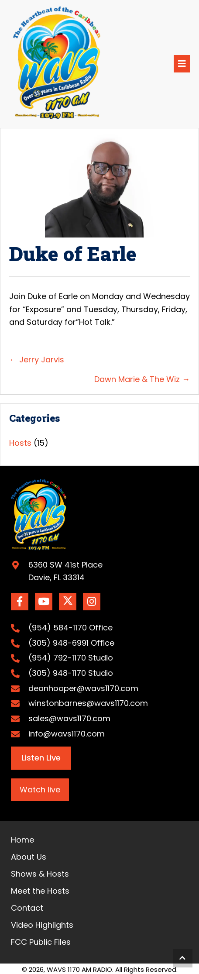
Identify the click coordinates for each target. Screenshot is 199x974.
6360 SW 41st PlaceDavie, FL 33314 (65, 571)
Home (22, 839)
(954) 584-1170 (57, 627)
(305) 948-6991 (58, 642)
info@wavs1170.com (66, 733)
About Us (28, 856)
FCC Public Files (41, 941)
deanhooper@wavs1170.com (83, 688)
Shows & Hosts (40, 873)
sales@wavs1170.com (69, 718)
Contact (27, 907)
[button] (19, 601)
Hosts (20, 442)
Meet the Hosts (40, 890)
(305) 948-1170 (57, 673)
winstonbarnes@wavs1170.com (88, 703)
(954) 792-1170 (57, 657)
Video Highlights (42, 924)
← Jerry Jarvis (36, 359)
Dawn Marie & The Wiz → (142, 379)
